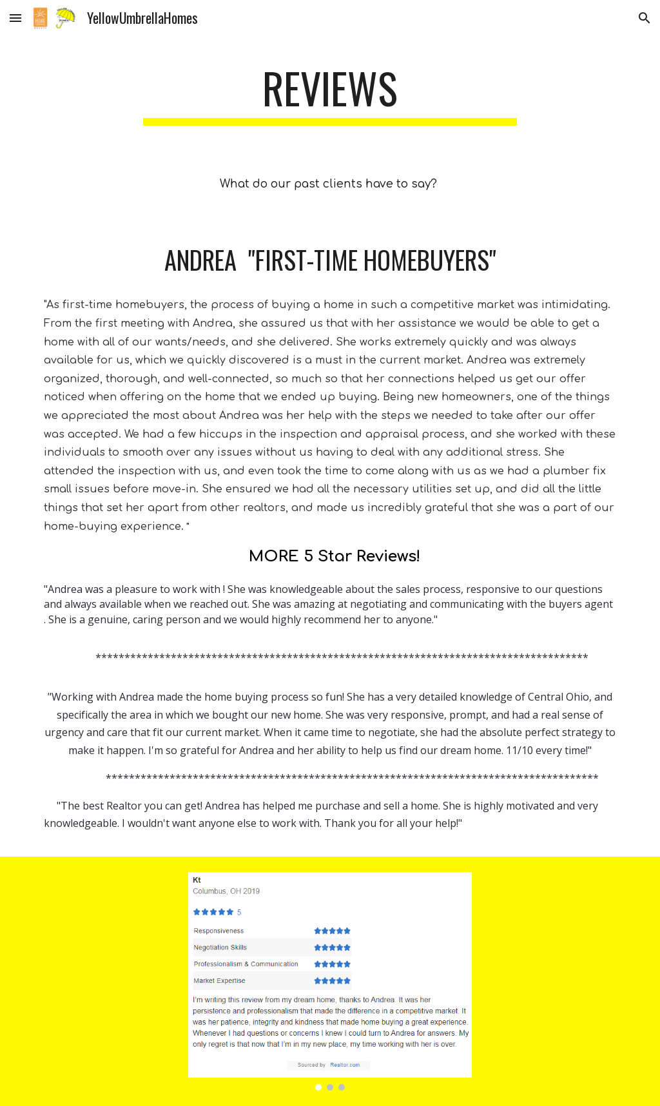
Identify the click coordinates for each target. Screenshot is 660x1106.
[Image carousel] (330, 981)
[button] (15, 17)
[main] (329, 94)
